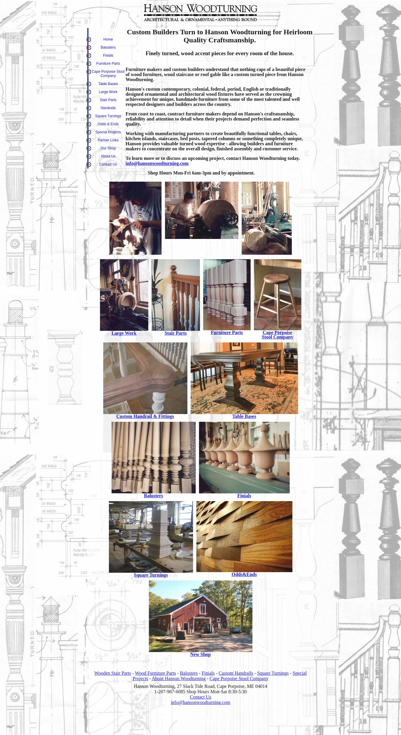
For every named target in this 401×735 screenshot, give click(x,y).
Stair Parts (108, 100)
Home (108, 39)
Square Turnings (108, 116)
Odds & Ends (108, 124)
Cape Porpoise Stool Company (108, 74)
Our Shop (108, 148)
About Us (108, 156)
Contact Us (108, 164)
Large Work (108, 92)
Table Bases (108, 84)
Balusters (108, 47)
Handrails (108, 108)
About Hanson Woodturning (179, 678)
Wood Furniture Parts (155, 673)
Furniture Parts (108, 63)
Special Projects (108, 132)
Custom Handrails (236, 673)
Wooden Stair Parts (112, 673)
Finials (108, 55)
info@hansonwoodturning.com (157, 163)
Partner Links (108, 140)
